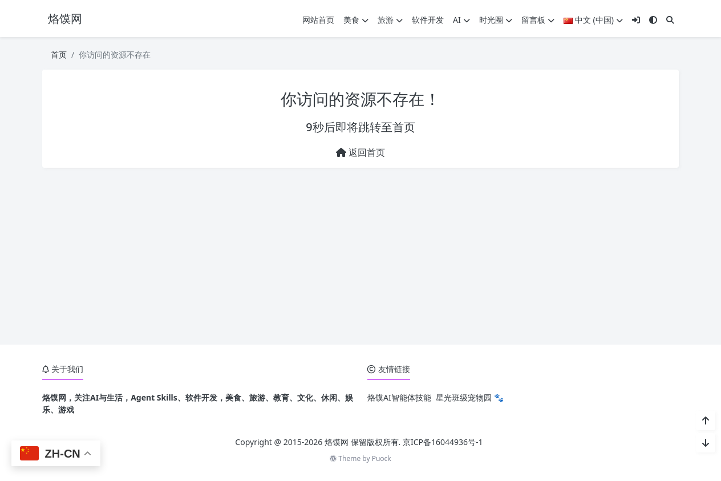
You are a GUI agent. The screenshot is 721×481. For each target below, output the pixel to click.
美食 (355, 19)
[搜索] (670, 19)
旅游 (390, 19)
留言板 (537, 19)
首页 (59, 54)
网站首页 (318, 19)
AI (461, 19)
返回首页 (360, 152)
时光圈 (495, 19)
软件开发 (428, 19)
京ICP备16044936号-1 (443, 441)
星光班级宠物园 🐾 (470, 397)
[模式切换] (653, 19)
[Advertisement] (360, 256)
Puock (381, 458)
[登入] (636, 19)
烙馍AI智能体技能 (399, 397)
